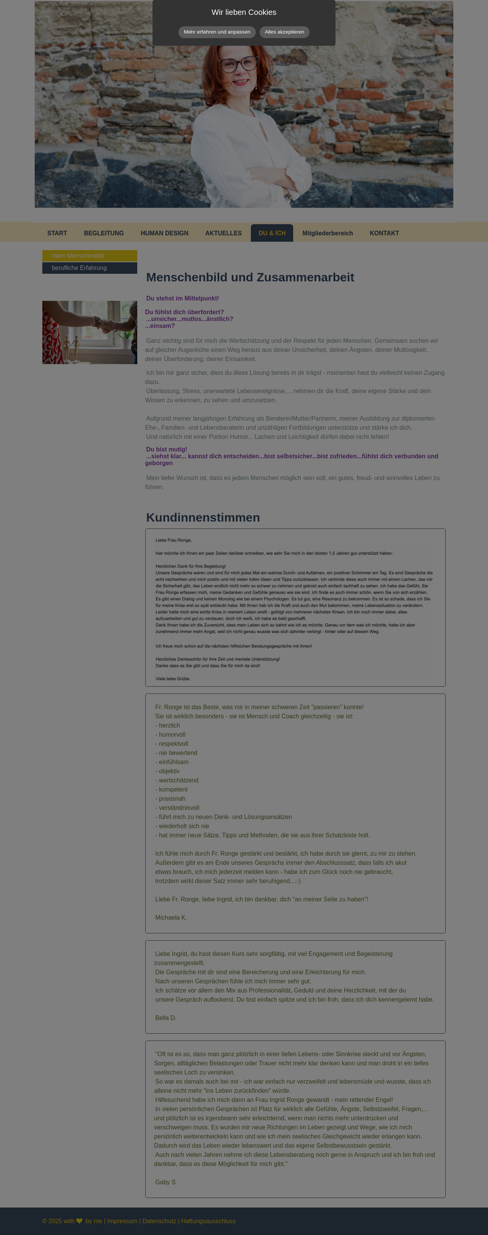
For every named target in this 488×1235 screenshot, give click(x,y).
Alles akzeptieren (285, 32)
